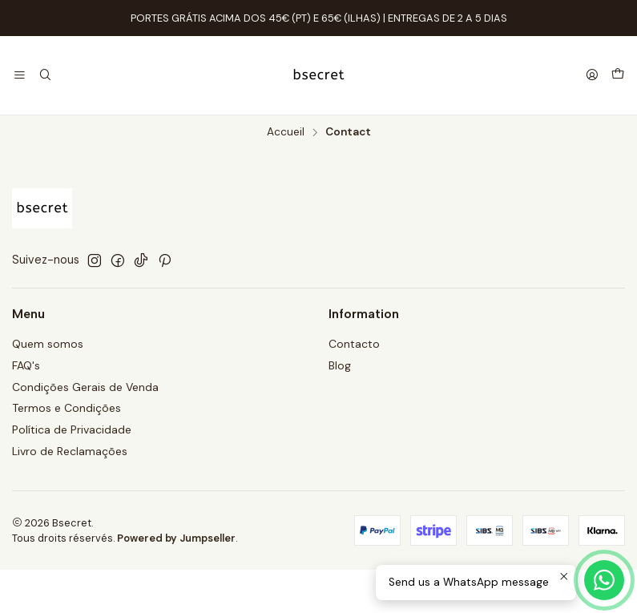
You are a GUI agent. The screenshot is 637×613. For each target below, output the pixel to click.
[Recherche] (44, 75)
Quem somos (47, 344)
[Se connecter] (592, 75)
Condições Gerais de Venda (85, 387)
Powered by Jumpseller (176, 538)
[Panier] (617, 75)
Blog (340, 365)
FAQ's (26, 365)
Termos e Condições (66, 408)
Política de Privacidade (71, 429)
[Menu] (20, 75)
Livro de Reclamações (69, 451)
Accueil (285, 132)
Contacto (354, 344)
